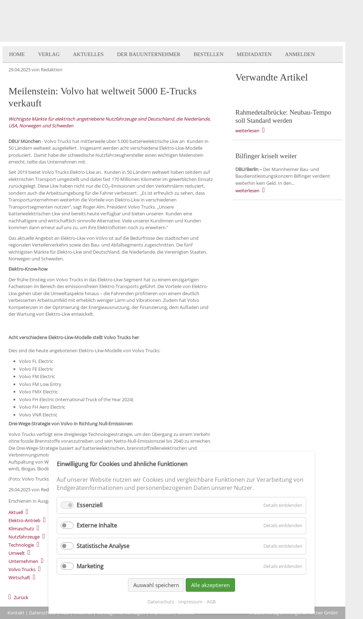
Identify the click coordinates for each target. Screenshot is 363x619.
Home (17, 54)
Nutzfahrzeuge (24, 537)
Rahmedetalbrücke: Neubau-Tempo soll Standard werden (283, 116)
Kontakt (15, 612)
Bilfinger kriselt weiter (266, 156)
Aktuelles (88, 54)
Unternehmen (23, 561)
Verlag (49, 54)
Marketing (90, 566)
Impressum (190, 601)
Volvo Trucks (22, 569)
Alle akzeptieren (210, 584)
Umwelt (17, 553)
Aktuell (16, 512)
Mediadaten (254, 54)
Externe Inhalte (97, 525)
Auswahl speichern (156, 584)
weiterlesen (247, 130)
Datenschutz (42, 612)
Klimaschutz (21, 528)
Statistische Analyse (103, 546)
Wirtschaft (19, 577)
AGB (211, 601)
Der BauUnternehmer (148, 54)
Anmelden (300, 54)
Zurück (21, 597)
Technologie (21, 545)
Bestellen (208, 54)
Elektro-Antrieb (24, 520)
